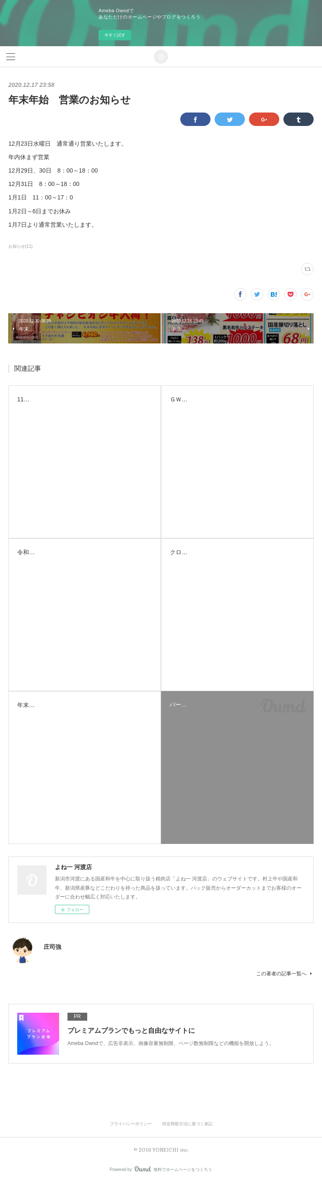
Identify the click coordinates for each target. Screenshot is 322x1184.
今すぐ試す (114, 35)
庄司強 (52, 946)
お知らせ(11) (20, 246)
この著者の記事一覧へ (285, 974)
